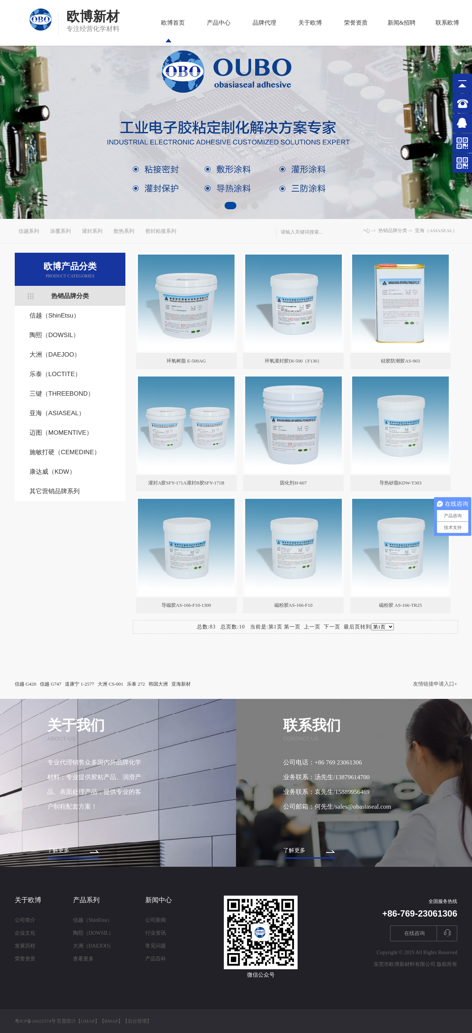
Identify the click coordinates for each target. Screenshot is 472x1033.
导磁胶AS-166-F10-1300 (186, 605)
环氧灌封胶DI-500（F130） (293, 361)
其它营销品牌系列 (55, 491)
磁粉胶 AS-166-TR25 (400, 605)
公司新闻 (155, 920)
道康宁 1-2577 (79, 684)
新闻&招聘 (402, 31)
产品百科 (155, 959)
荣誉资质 (356, 31)
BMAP (111, 1021)
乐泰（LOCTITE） (55, 374)
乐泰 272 (136, 684)
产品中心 (218, 31)
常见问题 (155, 946)
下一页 (332, 627)
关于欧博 (310, 31)
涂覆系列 (60, 231)
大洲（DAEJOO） (55, 354)
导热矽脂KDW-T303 (400, 483)
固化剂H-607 (293, 483)
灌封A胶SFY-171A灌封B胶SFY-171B (186, 483)
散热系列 (124, 231)
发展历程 (25, 946)
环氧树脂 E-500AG (186, 361)
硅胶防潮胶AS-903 (400, 361)
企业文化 (25, 933)
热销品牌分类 (70, 296)
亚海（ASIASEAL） (57, 413)
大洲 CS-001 (110, 684)
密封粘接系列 (160, 231)
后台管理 (137, 1021)
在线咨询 (414, 933)
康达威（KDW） (53, 471)
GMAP (88, 1021)
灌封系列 (92, 231)
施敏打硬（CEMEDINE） (65, 452)
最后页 (352, 627)
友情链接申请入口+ (435, 684)
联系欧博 (447, 31)
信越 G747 (50, 684)
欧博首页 (173, 31)
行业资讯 (155, 933)
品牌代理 (264, 31)
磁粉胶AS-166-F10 (293, 605)
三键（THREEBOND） (62, 393)
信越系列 (28, 231)
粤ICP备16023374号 (35, 1021)
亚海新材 (181, 684)
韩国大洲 (158, 684)
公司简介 (25, 920)
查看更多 (83, 959)
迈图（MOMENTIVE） (61, 432)
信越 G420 (25, 684)
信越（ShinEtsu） (55, 315)
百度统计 (66, 1021)
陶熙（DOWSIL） (54, 335)
